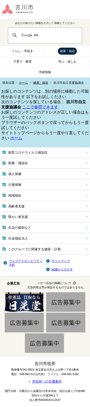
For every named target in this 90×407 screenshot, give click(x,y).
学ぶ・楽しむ (67, 61)
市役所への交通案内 (47, 381)
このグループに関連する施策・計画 (34, 249)
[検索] (49, 35)
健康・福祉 (67, 51)
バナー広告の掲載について (54, 283)
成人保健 (14, 174)
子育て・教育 (22, 61)
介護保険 (14, 184)
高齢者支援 (16, 206)
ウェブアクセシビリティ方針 (25, 262)
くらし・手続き (22, 51)
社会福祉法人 (18, 238)
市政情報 (45, 72)
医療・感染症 (18, 163)
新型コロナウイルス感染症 (28, 152)
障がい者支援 (18, 217)
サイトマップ (61, 261)
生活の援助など (19, 227)
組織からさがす (62, 269)
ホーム (23, 82)
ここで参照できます (40, 107)
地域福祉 (14, 195)
